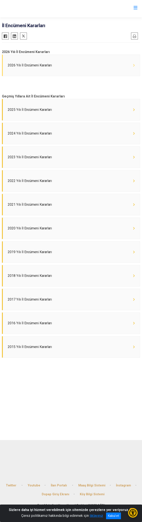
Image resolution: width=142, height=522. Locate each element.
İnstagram (123, 485)
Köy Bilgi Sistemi (92, 494)
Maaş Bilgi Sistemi (91, 485)
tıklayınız (96, 516)
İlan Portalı (59, 485)
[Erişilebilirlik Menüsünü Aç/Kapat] (133, 513)
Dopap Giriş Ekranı (55, 494)
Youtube (34, 485)
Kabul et (113, 515)
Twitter (11, 485)
